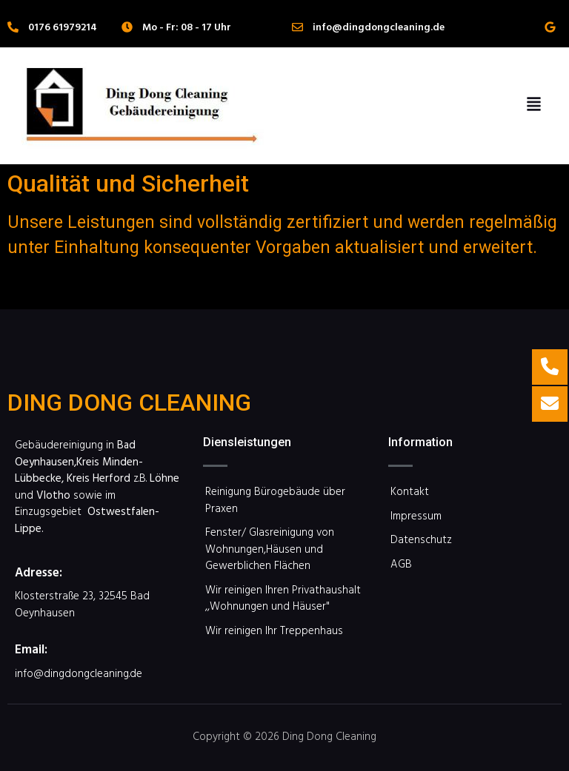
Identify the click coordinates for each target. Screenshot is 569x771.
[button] (533, 106)
